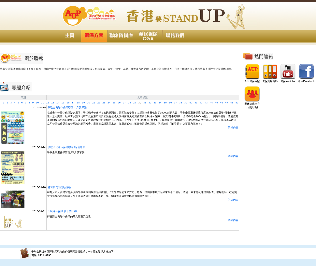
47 (225, 102)
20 (87, 102)
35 (164, 102)
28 (128, 102)
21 (92, 102)
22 (97, 102)
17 (72, 102)
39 (184, 102)
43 (205, 102)
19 (82, 102)
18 (77, 102)
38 (179, 102)
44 (210, 102)
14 (56, 102)
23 (102, 102)
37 (174, 102)
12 (46, 102)
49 (235, 102)
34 (159, 102)
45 (215, 102)
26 (118, 102)
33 (153, 102)
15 (61, 102)
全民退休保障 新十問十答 (62, 211)
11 (41, 102)
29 (133, 102)
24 (107, 102)
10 (36, 102)
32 (148, 102)
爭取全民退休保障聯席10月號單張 (67, 107)
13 (51, 102)
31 (143, 102)
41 (194, 102)
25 (113, 102)
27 (123, 102)
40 (189, 102)
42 (200, 102)
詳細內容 (233, 127)
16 (66, 102)
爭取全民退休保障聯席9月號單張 (66, 147)
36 (169, 102)
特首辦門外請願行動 (59, 187)
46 (220, 102)
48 (230, 102)
